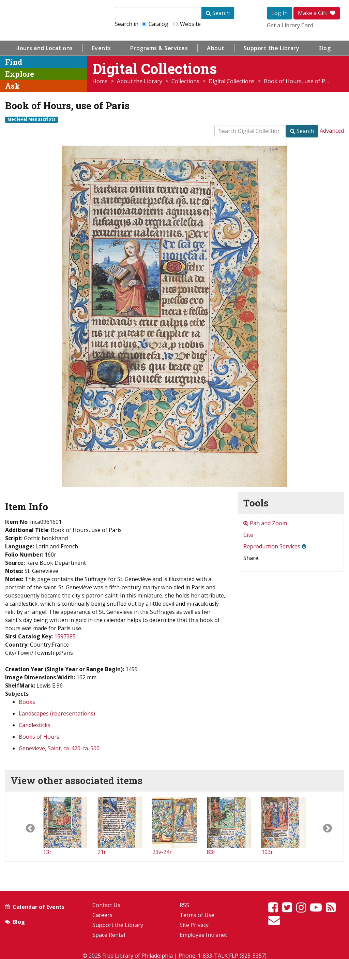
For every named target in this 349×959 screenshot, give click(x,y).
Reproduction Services (271, 546)
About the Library (139, 81)
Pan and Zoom (265, 523)
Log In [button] (279, 13)
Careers (102, 915)
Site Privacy (194, 925)
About (216, 48)
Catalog (155, 24)
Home (100, 81)
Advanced (332, 130)
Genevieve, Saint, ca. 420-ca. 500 (59, 748)
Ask (12, 86)
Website (187, 24)
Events (101, 48)
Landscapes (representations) (57, 713)
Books (27, 702)
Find (13, 62)
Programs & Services (159, 48)
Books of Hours (39, 736)
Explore (19, 74)
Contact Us (106, 905)
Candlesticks (34, 725)
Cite (248, 534)
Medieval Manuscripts (31, 119)
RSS (184, 905)
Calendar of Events (38, 907)
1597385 (65, 636)
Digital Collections (232, 81)
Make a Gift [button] (316, 13)
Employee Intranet (203, 935)
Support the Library (272, 48)
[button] (24, 826)
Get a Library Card (290, 25)
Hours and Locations (44, 48)
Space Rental (108, 935)
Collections (185, 81)
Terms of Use (197, 915)
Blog (324, 48)
